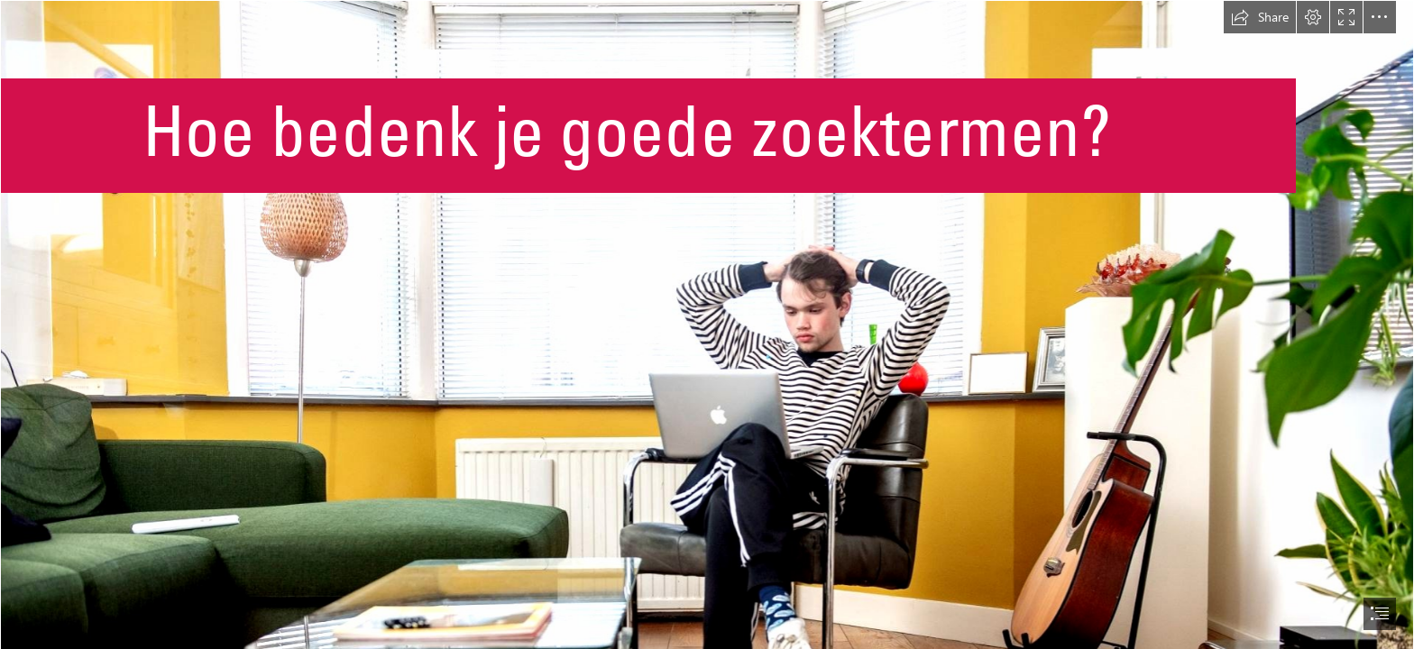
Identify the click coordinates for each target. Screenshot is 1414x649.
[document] (707, 324)
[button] (1260, 17)
